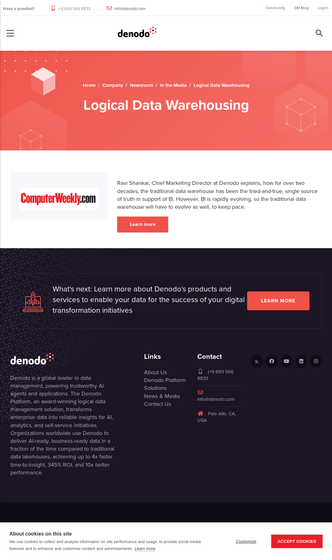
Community (275, 8)
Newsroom (141, 85)
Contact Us (157, 404)
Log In (323, 8)
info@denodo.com (130, 9)
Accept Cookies (297, 541)
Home (89, 85)
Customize (246, 541)
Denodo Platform (165, 380)
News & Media (162, 396)
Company (112, 85)
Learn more (143, 224)
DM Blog (301, 8)
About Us (155, 372)
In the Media (173, 85)
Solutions (155, 388)
